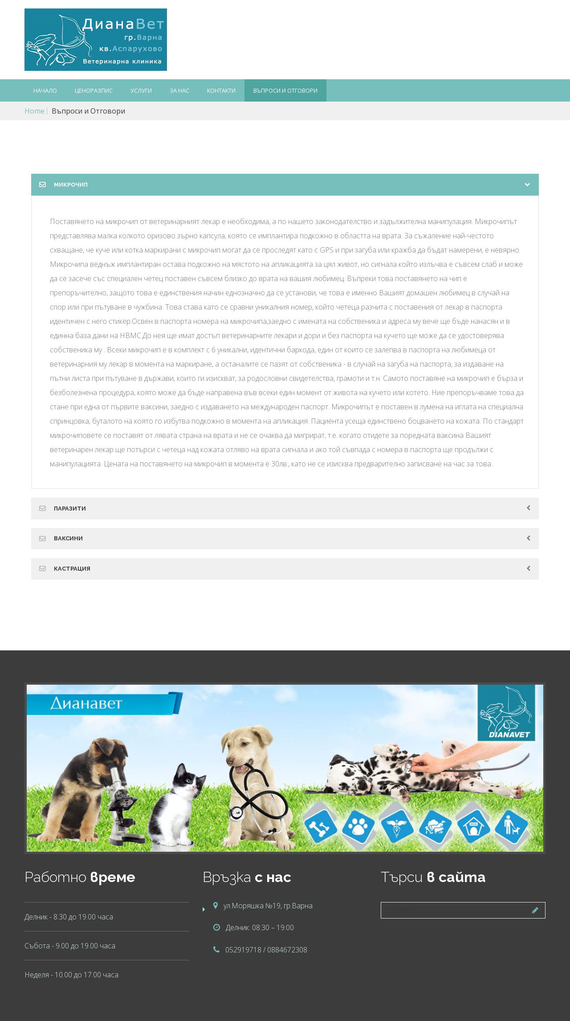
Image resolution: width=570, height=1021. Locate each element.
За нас (179, 90)
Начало (45, 90)
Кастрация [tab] (72, 568)
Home (34, 110)
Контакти (221, 90)
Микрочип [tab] (71, 184)
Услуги (141, 90)
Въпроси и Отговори (285, 90)
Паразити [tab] (70, 508)
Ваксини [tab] (68, 538)
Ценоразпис (94, 90)
